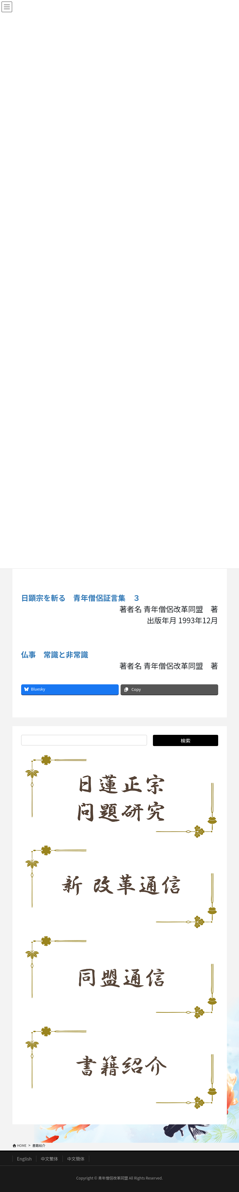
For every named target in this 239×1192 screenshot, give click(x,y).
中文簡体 (76, 1159)
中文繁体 (49, 1159)
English (24, 1159)
